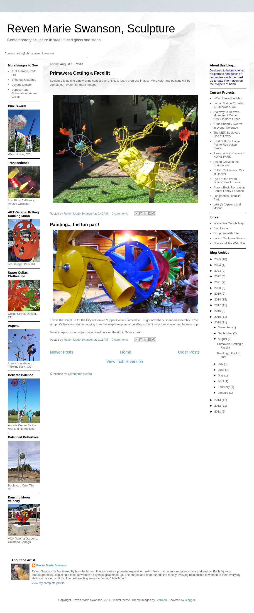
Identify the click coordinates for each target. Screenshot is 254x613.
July (221, 364)
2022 (218, 276)
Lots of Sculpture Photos (229, 238)
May (221, 375)
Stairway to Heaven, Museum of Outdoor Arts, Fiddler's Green (226, 115)
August (223, 339)
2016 (218, 311)
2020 (218, 288)
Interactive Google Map (228, 223)
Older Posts (189, 352)
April (221, 381)
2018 (218, 299)
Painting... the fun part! (74, 224)
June (221, 369)
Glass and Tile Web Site (229, 243)
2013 (218, 400)
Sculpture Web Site (226, 233)
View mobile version (124, 361)
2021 (218, 282)
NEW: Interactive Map (227, 98)
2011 (218, 411)
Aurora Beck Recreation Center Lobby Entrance (229, 189)
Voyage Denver (22, 84)
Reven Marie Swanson (79, 213)
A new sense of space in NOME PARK (229, 155)
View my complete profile (48, 583)
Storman (161, 600)
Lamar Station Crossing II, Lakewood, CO (228, 105)
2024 (218, 265)
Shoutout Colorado (24, 79)
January (223, 392)
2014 (218, 322)
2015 (218, 316)
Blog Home (220, 228)
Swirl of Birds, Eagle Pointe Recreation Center (226, 144)
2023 (218, 270)
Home (125, 352)
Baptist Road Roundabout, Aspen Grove (24, 93)
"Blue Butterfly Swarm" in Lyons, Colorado (228, 125)
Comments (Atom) (80, 374)
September (225, 333)
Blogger (190, 600)
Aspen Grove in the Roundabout (226, 163)
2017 (218, 305)
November (225, 327)
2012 (218, 405)
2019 (218, 293)
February (224, 387)
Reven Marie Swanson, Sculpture (91, 28)
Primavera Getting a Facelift (80, 73)
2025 (218, 259)
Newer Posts (61, 352)
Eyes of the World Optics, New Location (227, 180)
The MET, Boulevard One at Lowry (226, 134)
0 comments (120, 213)
